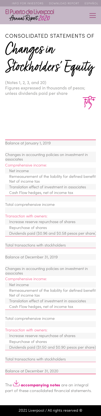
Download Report (64, 3)
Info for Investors (28, 3)
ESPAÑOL (91, 3)
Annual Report (29, 15)
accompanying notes (36, 384)
